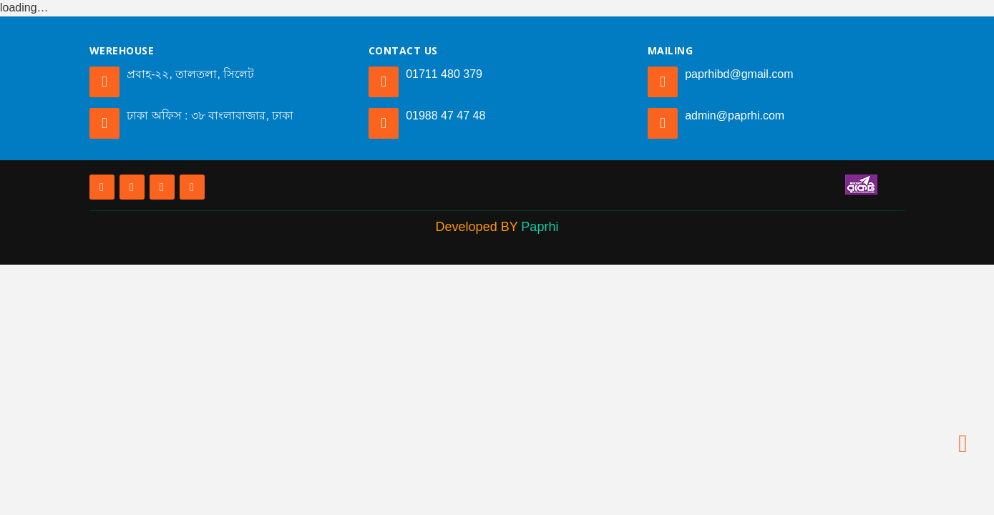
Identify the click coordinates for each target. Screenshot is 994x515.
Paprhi (539, 227)
